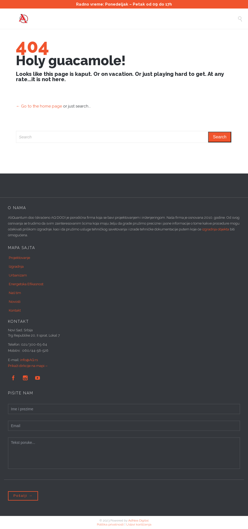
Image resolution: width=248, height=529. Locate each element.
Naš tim (15, 293)
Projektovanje (19, 258)
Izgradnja (16, 266)
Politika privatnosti (110, 524)
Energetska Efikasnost (26, 284)
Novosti (14, 302)
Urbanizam (18, 275)
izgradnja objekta (215, 229)
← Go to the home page (39, 106)
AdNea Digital (138, 520)
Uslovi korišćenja (138, 524)
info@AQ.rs (29, 360)
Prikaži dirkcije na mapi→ (28, 366)
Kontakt (15, 310)
